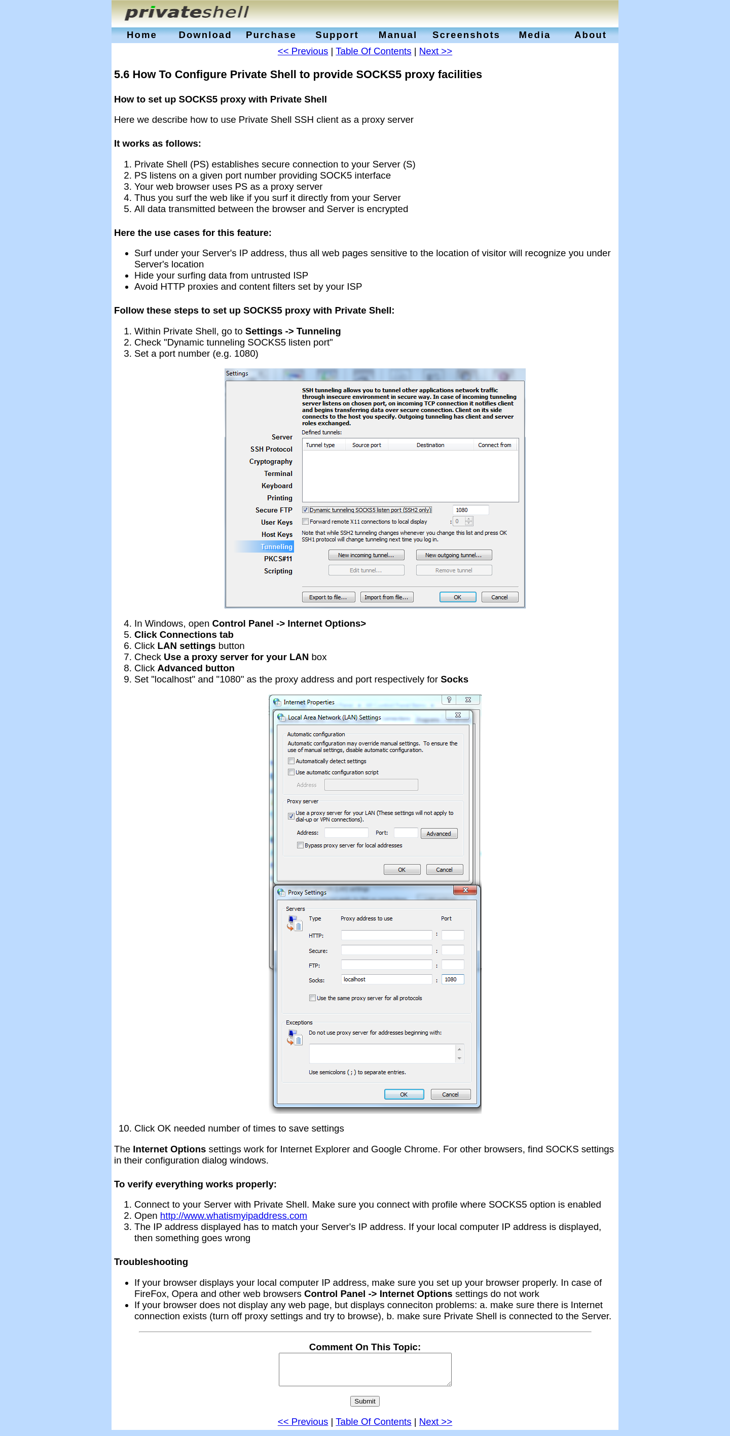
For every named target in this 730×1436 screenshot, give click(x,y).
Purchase (271, 34)
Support (337, 34)
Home (142, 34)
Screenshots (466, 34)
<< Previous (303, 51)
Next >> (435, 51)
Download (205, 34)
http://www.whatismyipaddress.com (233, 1215)
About (590, 34)
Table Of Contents (373, 51)
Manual (398, 34)
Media (535, 34)
